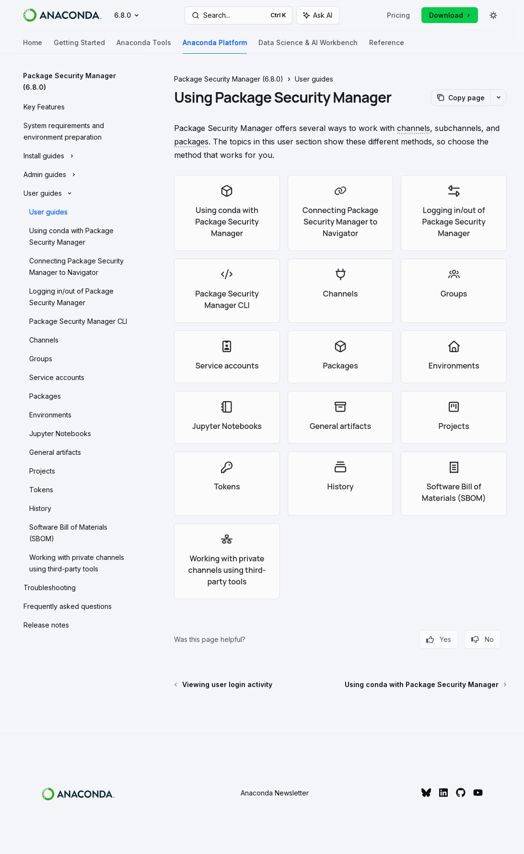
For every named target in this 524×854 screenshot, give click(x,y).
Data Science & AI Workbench (308, 46)
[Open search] (238, 15)
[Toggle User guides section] (76, 193)
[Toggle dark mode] (493, 15)
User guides (314, 79)
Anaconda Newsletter (275, 793)
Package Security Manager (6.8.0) (228, 79)
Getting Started (79, 46)
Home (32, 46)
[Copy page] (460, 97)
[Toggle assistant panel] (318, 15)
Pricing (398, 15)
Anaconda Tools (143, 46)
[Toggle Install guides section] (76, 156)
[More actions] (498, 97)
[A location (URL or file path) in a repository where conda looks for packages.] (413, 128)
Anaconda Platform (215, 46)
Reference (386, 46)
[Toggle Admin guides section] (76, 175)
